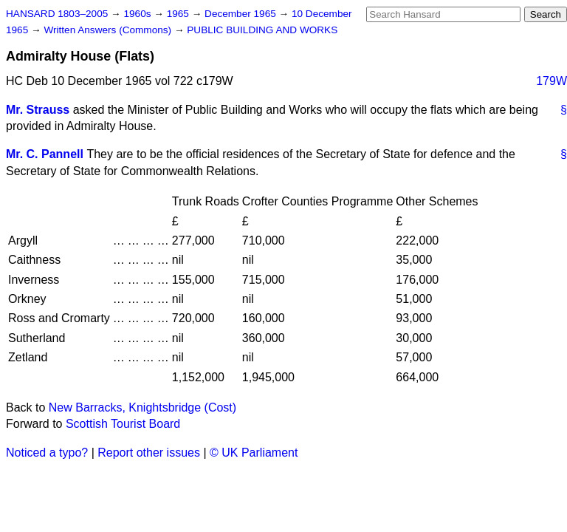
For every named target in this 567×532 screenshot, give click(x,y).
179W (551, 81)
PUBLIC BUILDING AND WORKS (262, 29)
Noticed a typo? (47, 452)
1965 (179, 13)
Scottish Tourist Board (123, 423)
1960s (138, 13)
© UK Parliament (254, 452)
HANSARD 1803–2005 (57, 13)
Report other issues (148, 452)
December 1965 (242, 13)
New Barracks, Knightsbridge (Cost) (142, 407)
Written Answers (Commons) (109, 29)
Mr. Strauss (37, 109)
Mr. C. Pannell (44, 154)
